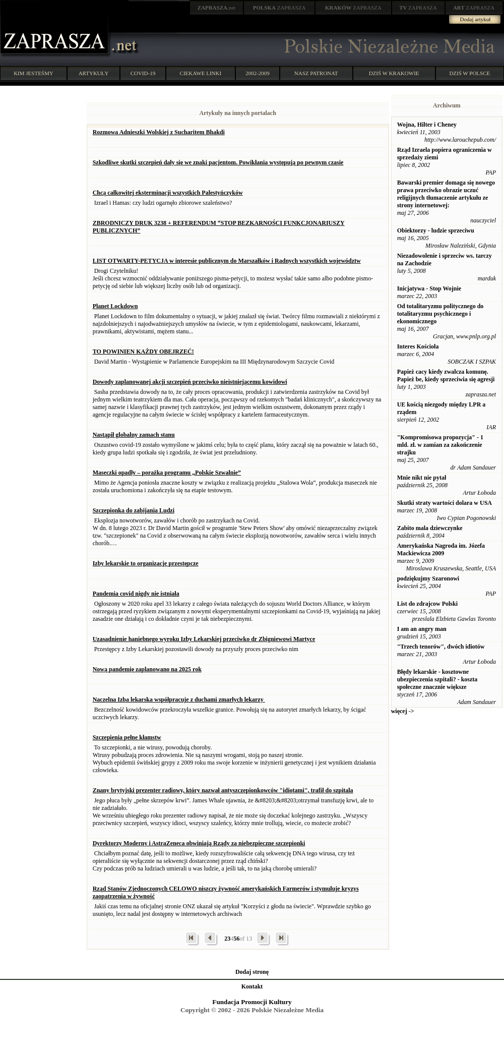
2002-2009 (257, 73)
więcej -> (402, 711)
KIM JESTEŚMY (33, 73)
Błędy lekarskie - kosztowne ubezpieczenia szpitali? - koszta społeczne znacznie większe (437, 679)
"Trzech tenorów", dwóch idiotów (441, 646)
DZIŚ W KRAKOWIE (394, 73)
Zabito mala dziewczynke (430, 528)
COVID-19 (143, 73)
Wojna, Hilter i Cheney (427, 124)
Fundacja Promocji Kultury (251, 1002)
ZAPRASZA (279, 8)
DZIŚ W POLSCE (469, 73)
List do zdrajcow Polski (427, 603)
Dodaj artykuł (475, 19)
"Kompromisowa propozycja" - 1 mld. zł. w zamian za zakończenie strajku (440, 445)
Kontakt (252, 986)
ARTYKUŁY (94, 73)
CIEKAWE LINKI (201, 73)
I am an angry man (422, 628)
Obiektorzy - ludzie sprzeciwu (435, 230)
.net (217, 8)
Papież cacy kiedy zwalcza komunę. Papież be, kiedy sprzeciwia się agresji (446, 375)
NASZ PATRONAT (316, 73)
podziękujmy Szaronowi (428, 578)
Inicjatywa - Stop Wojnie (429, 288)
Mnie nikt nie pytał (422, 477)
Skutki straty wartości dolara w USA (444, 502)
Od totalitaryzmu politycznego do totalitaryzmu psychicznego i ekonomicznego (440, 314)
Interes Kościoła (418, 346)
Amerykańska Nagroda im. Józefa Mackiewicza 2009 (441, 549)
